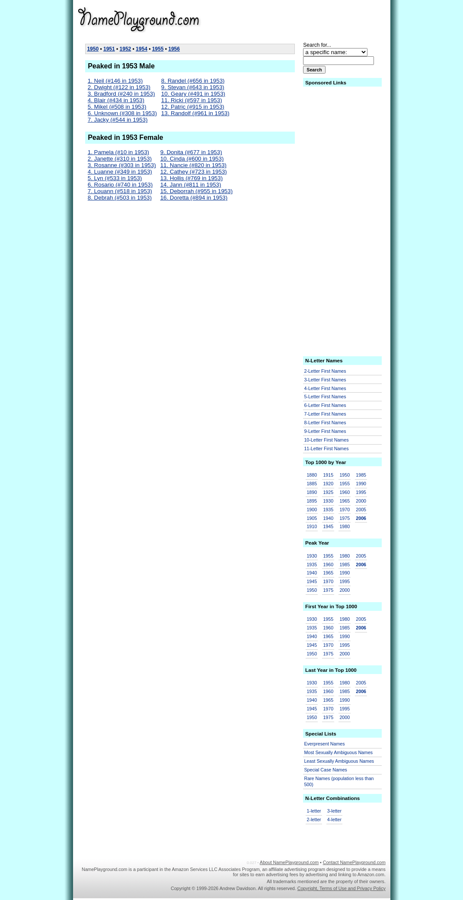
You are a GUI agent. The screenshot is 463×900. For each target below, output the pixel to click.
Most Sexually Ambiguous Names (338, 752)
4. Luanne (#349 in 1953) (120, 171)
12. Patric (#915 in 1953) (192, 106)
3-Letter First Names (325, 379)
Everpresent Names (324, 743)
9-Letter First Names (325, 431)
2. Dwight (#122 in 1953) (119, 87)
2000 (361, 500)
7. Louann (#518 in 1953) (120, 191)
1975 (344, 518)
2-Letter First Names (325, 371)
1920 (328, 483)
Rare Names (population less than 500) (339, 781)
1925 (328, 492)
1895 (312, 500)
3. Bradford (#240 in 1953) (121, 93)
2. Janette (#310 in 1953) (120, 158)
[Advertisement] (318, 19)
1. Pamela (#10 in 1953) (118, 152)
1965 (344, 500)
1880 (312, 474)
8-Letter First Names (325, 422)
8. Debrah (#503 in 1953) (120, 197)
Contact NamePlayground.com (354, 862)
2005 (361, 509)
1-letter (314, 810)
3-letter (334, 810)
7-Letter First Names (325, 413)
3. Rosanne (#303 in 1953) (122, 165)
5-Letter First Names (325, 396)
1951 (109, 49)
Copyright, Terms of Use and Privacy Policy (341, 888)
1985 (361, 474)
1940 (328, 518)
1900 (312, 509)
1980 (344, 526)
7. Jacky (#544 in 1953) (118, 119)
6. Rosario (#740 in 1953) (120, 184)
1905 (312, 518)
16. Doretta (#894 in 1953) (194, 197)
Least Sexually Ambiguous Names (339, 761)
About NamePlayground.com (289, 862)
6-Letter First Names (325, 405)
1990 (361, 483)
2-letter (314, 819)
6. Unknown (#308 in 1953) (122, 113)
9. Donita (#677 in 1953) (191, 152)
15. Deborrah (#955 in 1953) (196, 191)
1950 (93, 49)
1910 (312, 526)
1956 (174, 49)
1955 (158, 49)
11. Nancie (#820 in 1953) (193, 165)
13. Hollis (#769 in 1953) (191, 178)
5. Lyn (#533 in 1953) (115, 178)
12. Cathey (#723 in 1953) (193, 171)
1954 (141, 49)
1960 (344, 492)
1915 (328, 474)
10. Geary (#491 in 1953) (193, 93)
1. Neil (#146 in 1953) (115, 80)
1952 (125, 49)
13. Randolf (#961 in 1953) (195, 113)
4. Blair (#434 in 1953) (116, 100)
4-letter (334, 819)
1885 (312, 483)
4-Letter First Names (325, 388)
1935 (328, 509)
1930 (328, 500)
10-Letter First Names (326, 439)
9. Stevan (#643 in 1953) (192, 87)
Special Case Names (325, 769)
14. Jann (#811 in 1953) (190, 184)
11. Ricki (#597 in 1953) (191, 100)
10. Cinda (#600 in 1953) (192, 158)
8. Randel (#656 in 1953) (193, 80)
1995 (361, 492)
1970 (344, 509)
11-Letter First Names (326, 448)
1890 (312, 492)
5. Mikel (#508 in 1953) (117, 106)
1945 (328, 526)
